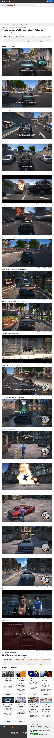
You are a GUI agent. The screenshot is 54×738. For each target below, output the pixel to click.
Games (24, 736)
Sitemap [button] (25, 24)
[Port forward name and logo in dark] (8, 5)
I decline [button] (36, 734)
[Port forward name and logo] (5, 1)
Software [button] (14, 24)
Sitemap (25, 728)
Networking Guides (14, 733)
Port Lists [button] (9, 24)
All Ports (25, 734)
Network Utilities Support (15, 730)
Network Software (26, 732)
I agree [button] (31, 734)
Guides (7, 27)
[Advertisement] (27, 15)
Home (3, 27)
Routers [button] (4, 24)
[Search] (41, 5)
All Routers (25, 733)
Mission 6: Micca (20, 40)
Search (49, 4)
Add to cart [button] (50, 1)
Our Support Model (14, 732)
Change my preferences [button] (43, 734)
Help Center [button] (20, 24)
